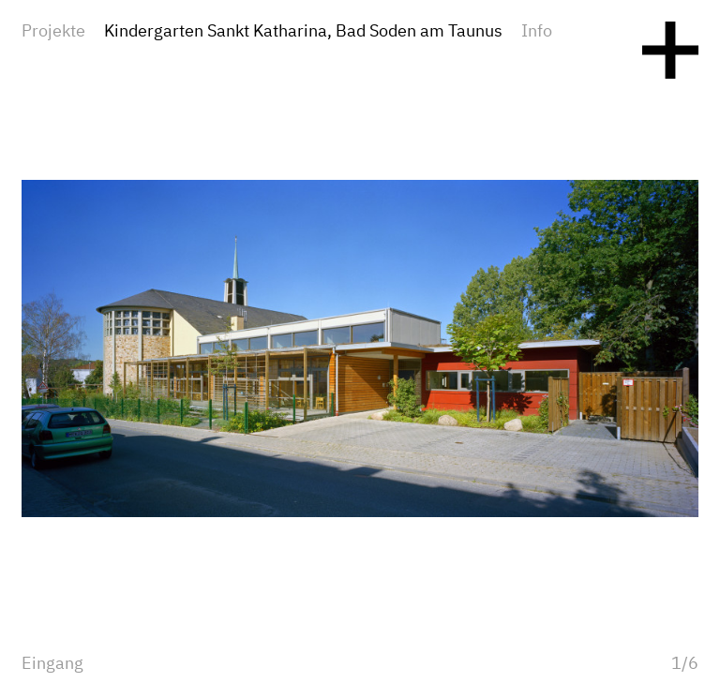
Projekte (53, 31)
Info (536, 31)
